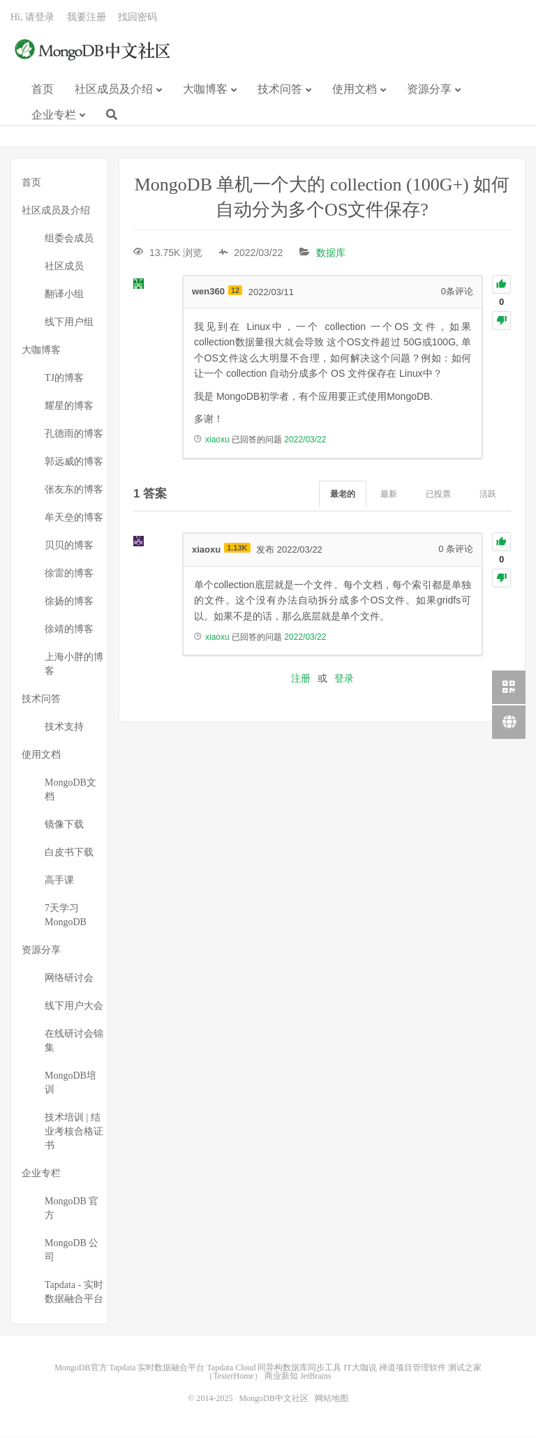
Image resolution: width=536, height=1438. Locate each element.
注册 (301, 678)
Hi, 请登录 (32, 18)
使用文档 (354, 90)
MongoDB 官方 (71, 1209)
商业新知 (281, 1376)
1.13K (237, 548)
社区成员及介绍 (114, 90)
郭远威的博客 (74, 462)
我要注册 (86, 18)
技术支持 (64, 727)
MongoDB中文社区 (94, 51)
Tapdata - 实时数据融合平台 (74, 1292)
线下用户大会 (74, 1006)
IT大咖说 (359, 1368)
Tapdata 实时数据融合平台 (157, 1368)
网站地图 (331, 1399)
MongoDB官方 (80, 1368)
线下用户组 (69, 322)
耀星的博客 (69, 406)
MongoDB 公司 (71, 1250)
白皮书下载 (69, 853)
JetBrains (316, 1376)
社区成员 (64, 267)
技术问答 (280, 90)
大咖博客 (205, 90)
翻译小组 (64, 295)
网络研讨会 (69, 978)
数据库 (330, 253)
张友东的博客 (74, 490)
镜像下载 (64, 825)
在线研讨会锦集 (74, 1041)
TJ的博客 (64, 378)
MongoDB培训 (70, 1083)
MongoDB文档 (70, 790)
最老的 (342, 494)
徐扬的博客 (69, 602)
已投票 (438, 494)
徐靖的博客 (69, 629)
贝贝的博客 (69, 546)
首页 (42, 90)
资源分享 (429, 90)
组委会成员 (69, 239)
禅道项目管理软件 (412, 1368)
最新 (388, 494)
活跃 (487, 494)
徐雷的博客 (69, 574)
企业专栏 (53, 115)
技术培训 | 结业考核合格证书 (74, 1132)
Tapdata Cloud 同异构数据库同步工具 (274, 1368)
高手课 (59, 881)
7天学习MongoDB (66, 916)
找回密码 (137, 18)
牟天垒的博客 (74, 518)
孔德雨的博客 (74, 434)
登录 (344, 678)
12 (235, 290)
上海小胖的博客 (74, 664)
